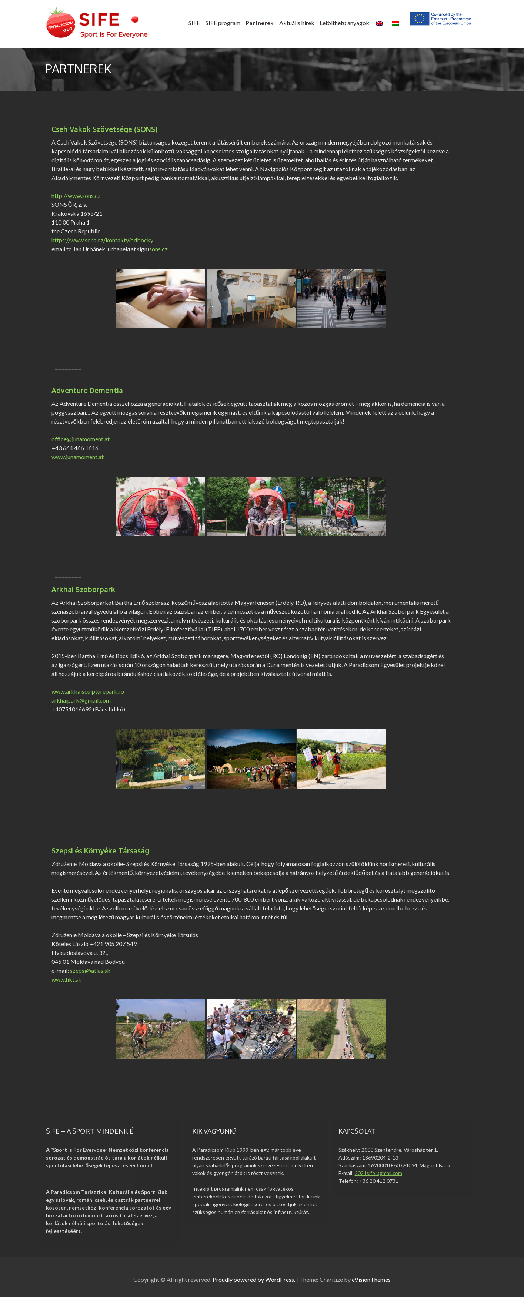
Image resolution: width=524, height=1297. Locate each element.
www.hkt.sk (66, 979)
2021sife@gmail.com (378, 1173)
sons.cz (158, 248)
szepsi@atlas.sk (90, 970)
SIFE (194, 22)
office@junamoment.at (80, 438)
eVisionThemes (371, 1279)
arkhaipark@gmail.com (81, 700)
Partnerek (260, 22)
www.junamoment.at (77, 456)
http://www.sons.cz (76, 195)
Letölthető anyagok (344, 22)
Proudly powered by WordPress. (254, 1279)
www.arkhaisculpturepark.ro (87, 691)
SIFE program (223, 22)
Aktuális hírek (296, 22)
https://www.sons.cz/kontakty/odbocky (102, 239)
